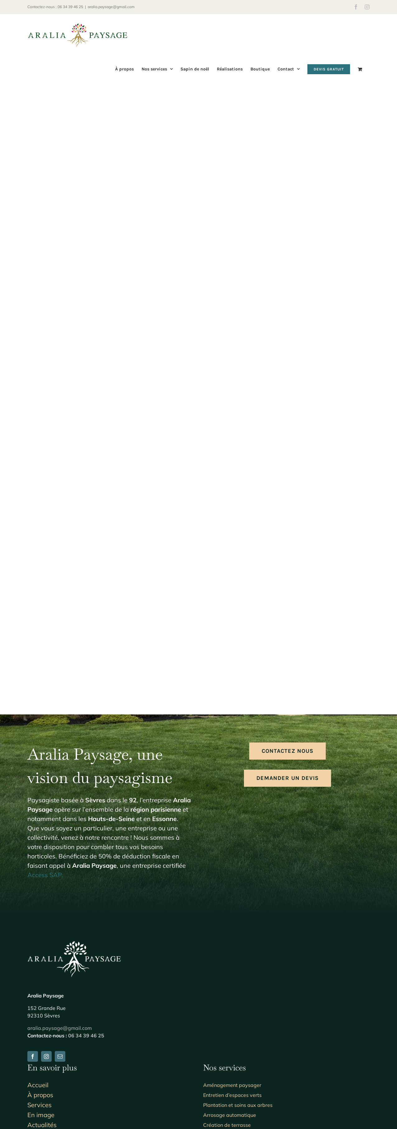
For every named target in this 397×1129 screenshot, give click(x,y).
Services (39, 1105)
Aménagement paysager (232, 1085)
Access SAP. (45, 875)
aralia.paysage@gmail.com (111, 6)
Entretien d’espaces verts (232, 1095)
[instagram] (46, 1056)
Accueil (38, 1085)
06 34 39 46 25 (86, 1035)
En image (40, 1115)
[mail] (60, 1056)
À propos (40, 1095)
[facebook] (32, 1056)
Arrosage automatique (229, 1115)
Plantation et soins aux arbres (238, 1105)
